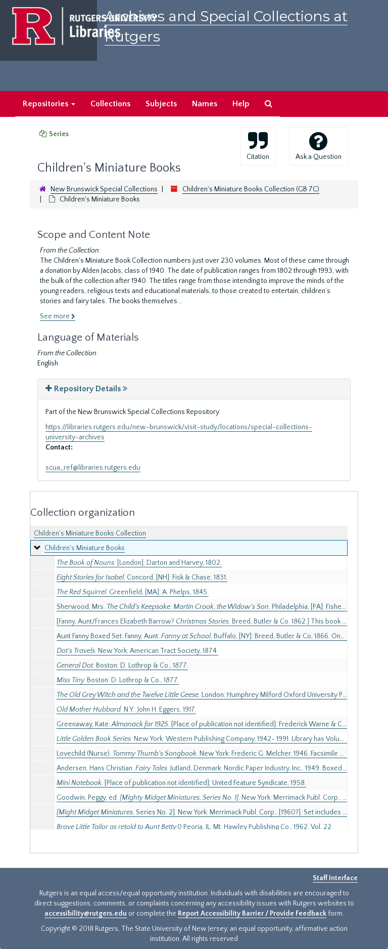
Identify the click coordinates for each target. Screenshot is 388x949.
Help (241, 103)
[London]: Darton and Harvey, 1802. (139, 563)
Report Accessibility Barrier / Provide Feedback (252, 914)
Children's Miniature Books (84, 548)
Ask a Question (319, 146)
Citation (258, 146)
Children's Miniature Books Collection (90, 533)
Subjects (161, 103)
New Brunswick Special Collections (104, 189)
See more (57, 316)
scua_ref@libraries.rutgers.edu (92, 468)
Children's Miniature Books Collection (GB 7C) (250, 189)
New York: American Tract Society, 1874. (137, 651)
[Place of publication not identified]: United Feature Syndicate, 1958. (181, 783)
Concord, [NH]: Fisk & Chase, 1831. (142, 577)
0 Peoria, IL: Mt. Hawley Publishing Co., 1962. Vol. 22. (195, 827)
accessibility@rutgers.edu (85, 914)
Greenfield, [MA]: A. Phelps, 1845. (133, 592)
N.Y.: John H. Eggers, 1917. (126, 710)
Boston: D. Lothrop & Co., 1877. (122, 666)
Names (204, 103)
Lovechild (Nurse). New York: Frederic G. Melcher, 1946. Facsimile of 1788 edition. (221, 754)
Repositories (49, 103)
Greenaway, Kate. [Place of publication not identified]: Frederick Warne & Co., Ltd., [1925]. (220, 724)
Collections (110, 103)
